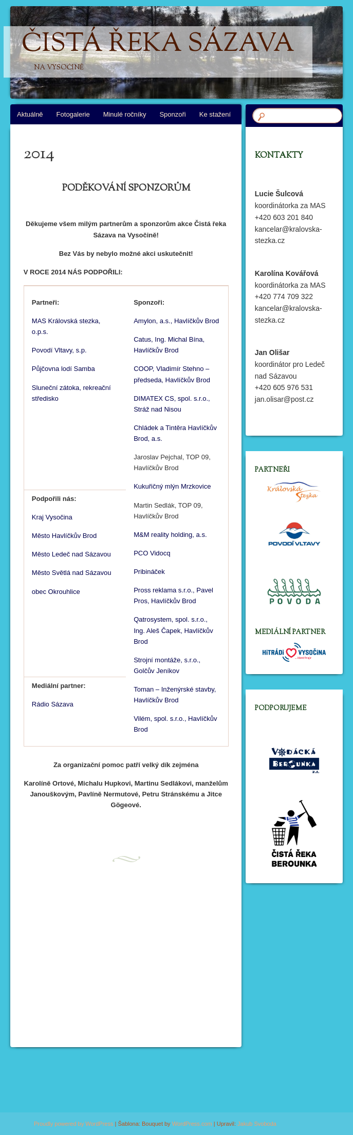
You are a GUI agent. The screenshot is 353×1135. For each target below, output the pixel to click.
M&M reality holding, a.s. (170, 534)
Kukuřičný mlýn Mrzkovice (172, 486)
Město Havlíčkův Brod (64, 535)
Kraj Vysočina (52, 517)
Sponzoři (172, 114)
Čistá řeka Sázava (158, 52)
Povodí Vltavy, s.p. (59, 350)
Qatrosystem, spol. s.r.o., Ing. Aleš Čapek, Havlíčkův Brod (173, 630)
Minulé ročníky (124, 114)
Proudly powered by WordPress (73, 1124)
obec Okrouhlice (56, 592)
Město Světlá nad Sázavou (72, 572)
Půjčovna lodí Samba (63, 369)
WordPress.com (192, 1124)
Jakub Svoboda (256, 1124)
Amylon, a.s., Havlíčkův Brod (176, 321)
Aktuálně (30, 114)
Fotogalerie (73, 114)
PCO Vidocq (152, 553)
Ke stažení (215, 114)
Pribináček (149, 571)
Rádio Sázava (52, 704)
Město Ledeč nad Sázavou (71, 554)
